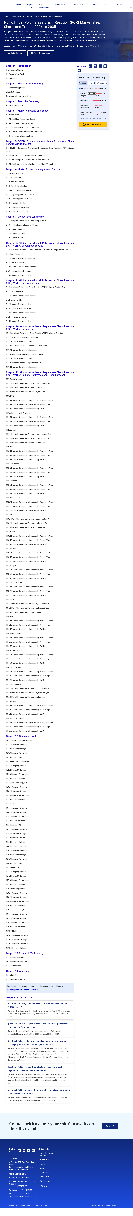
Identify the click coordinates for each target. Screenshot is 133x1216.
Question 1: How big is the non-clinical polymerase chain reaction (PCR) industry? (37, 1005)
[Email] (105, 66)
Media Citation (45, 1177)
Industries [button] (59, 5)
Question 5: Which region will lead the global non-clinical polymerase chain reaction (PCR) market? (38, 1092)
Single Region (88, 94)
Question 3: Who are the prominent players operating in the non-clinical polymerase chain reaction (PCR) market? (36, 1043)
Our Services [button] (76, 5)
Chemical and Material (17, 17)
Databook (84, 100)
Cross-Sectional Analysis (86, 113)
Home (18, 5)
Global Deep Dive (87, 89)
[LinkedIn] (90, 66)
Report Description (40, 53)
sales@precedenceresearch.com (22, 989)
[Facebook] (100, 66)
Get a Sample (15, 53)
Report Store (30, 6)
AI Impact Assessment (44, 6)
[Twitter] (95, 66)
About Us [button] (118, 5)
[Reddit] (79, 71)
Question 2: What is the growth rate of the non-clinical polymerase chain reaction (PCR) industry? (37, 1025)
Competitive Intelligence (85, 106)
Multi (92, 83)
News (42, 1168)
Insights (43, 1164)
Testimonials (44, 1172)
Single (82, 83)
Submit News (45, 1181)
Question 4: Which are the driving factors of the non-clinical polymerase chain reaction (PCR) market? (34, 1069)
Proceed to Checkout (93, 124)
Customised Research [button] (98, 5)
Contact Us (110, 1126)
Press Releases (45, 1160)
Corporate (102, 83)
